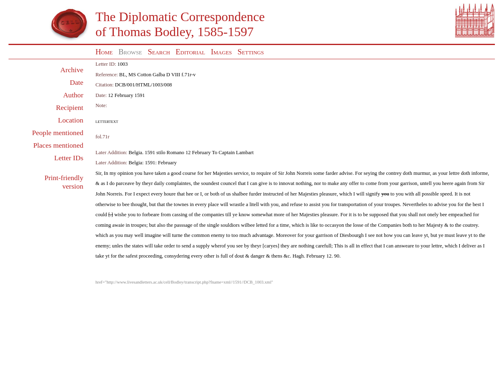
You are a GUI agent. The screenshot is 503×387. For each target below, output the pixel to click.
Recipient (69, 107)
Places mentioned (58, 145)
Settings (251, 51)
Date (76, 82)
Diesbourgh (352, 235)
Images (221, 51)
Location (70, 120)
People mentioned (57, 133)
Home (104, 51)
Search (159, 51)
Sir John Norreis (295, 173)
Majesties (223, 173)
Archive (71, 70)
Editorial (190, 51)
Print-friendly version (64, 182)
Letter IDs (68, 158)
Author (73, 95)
